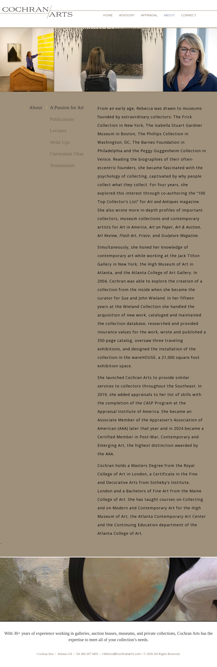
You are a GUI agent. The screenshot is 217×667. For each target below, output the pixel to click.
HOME (108, 15)
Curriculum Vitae (67, 153)
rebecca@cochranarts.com (121, 654)
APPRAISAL (149, 15)
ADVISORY (127, 15)
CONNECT (188, 15)
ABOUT (169, 15)
